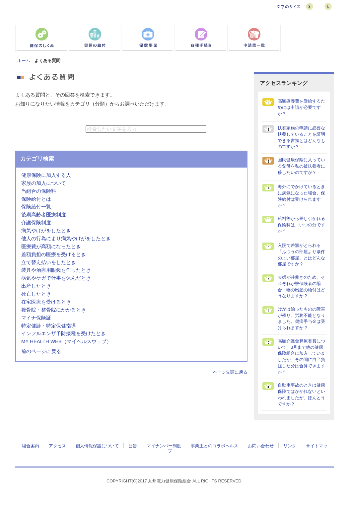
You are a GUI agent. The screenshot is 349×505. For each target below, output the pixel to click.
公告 (132, 445)
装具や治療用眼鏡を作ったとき (56, 270)
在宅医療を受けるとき (46, 302)
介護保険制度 (36, 222)
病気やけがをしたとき (46, 230)
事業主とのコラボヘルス (214, 445)
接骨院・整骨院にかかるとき (53, 310)
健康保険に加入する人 (46, 175)
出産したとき (36, 286)
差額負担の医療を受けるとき (53, 254)
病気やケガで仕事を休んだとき (56, 278)
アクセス (57, 445)
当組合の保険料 (38, 191)
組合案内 (30, 445)
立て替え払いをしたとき (48, 262)
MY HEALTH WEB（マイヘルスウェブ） (66, 341)
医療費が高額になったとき (51, 246)
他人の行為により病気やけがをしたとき (66, 238)
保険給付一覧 (36, 206)
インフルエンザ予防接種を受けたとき (63, 333)
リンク (289, 445)
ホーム (23, 60)
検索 (223, 129)
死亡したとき (36, 294)
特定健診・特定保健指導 (48, 325)
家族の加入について (43, 183)
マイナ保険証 (36, 318)
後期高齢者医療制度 (43, 214)
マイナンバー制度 (164, 445)
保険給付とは (36, 199)
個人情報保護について (97, 445)
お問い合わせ (261, 445)
